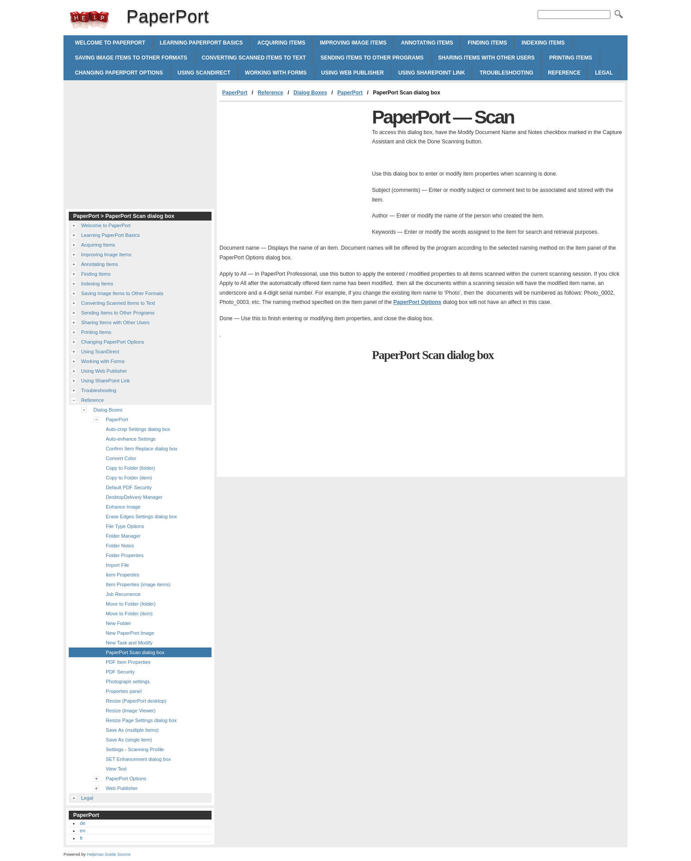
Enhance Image (123, 506)
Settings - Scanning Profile (135, 749)
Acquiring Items (281, 43)
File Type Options (125, 526)
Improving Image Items (353, 43)
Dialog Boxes (310, 93)
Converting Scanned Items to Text (254, 58)
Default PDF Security (129, 487)
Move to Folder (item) (129, 613)
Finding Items (487, 43)
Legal (604, 73)
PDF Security (120, 671)
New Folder (118, 623)
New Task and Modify (129, 642)
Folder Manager (123, 536)
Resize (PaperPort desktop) (136, 701)
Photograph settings (128, 681)
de (82, 823)
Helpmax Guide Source (108, 854)
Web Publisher (122, 788)
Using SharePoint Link (431, 73)
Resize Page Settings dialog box (141, 720)
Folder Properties (125, 555)
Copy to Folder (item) (129, 477)
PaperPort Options (418, 302)
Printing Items (570, 58)
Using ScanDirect (204, 73)
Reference (564, 73)
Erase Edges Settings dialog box (141, 516)
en (82, 830)
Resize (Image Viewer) (131, 710)
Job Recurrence (123, 594)
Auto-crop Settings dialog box (138, 429)
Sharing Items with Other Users (486, 58)
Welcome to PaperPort (110, 43)
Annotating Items (427, 43)
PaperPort (89, 20)
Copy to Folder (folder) (130, 468)
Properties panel (123, 691)
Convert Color (121, 458)
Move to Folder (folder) (131, 603)
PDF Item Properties (128, 662)
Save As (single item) (129, 739)
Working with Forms (276, 73)
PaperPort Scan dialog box (135, 652)
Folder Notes (120, 545)
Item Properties (122, 574)
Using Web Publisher (352, 73)
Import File (117, 565)
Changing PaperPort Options (119, 73)
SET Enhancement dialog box (138, 759)
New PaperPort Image (130, 633)
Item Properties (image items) (138, 584)
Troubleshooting (506, 73)
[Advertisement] (293, 168)
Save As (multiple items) (132, 730)
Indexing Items (543, 43)
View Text (116, 768)
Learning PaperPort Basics (201, 43)
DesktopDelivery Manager (134, 497)
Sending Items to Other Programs (372, 58)
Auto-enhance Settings (131, 439)
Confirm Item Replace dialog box (141, 448)
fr (81, 838)
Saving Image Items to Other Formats (131, 58)
